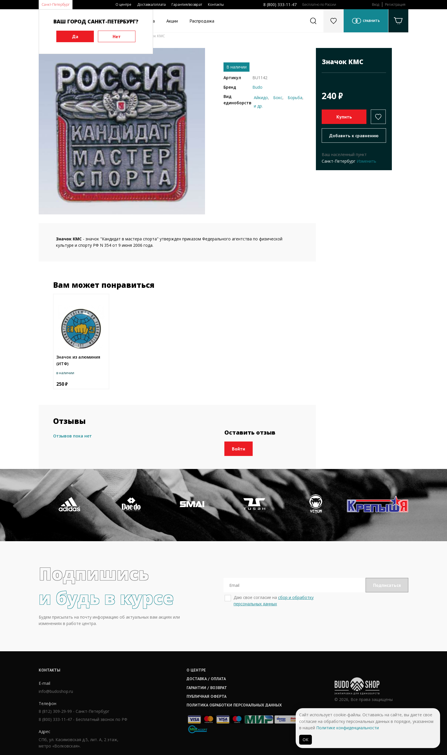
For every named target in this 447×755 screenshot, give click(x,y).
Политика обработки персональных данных (234, 705)
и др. (258, 106)
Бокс (277, 97)
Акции (172, 21)
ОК (305, 739)
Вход (375, 4)
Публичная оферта (206, 696)
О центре (123, 4)
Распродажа (201, 21)
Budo (257, 87)
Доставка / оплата (206, 678)
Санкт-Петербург (56, 4)
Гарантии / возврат (207, 687)
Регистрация (395, 4)
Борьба (295, 97)
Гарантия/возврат (187, 4)
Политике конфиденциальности (347, 727)
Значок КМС (154, 35)
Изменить (366, 161)
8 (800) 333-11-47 (280, 4)
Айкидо (261, 97)
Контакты (216, 4)
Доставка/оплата (151, 4)
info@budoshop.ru (56, 691)
